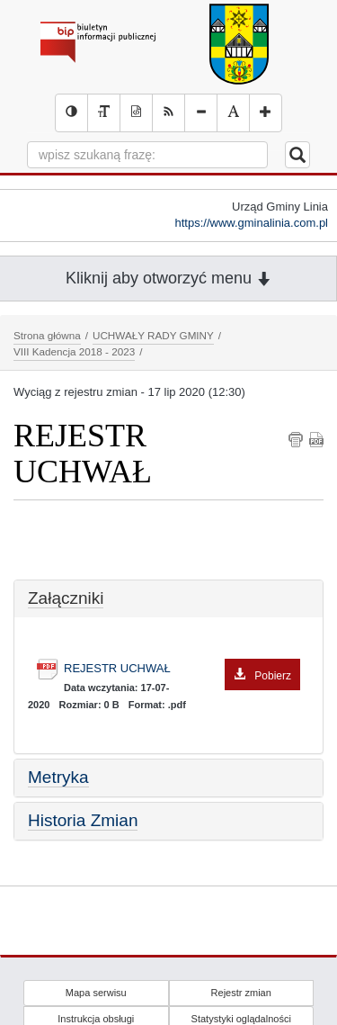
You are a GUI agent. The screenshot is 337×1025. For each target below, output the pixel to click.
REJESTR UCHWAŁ (182, 669)
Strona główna (47, 335)
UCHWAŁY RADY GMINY (153, 335)
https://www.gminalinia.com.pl (251, 222)
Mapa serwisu (96, 992)
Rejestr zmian (241, 992)
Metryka (58, 777)
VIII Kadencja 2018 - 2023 (74, 351)
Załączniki (65, 598)
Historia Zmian (82, 820)
